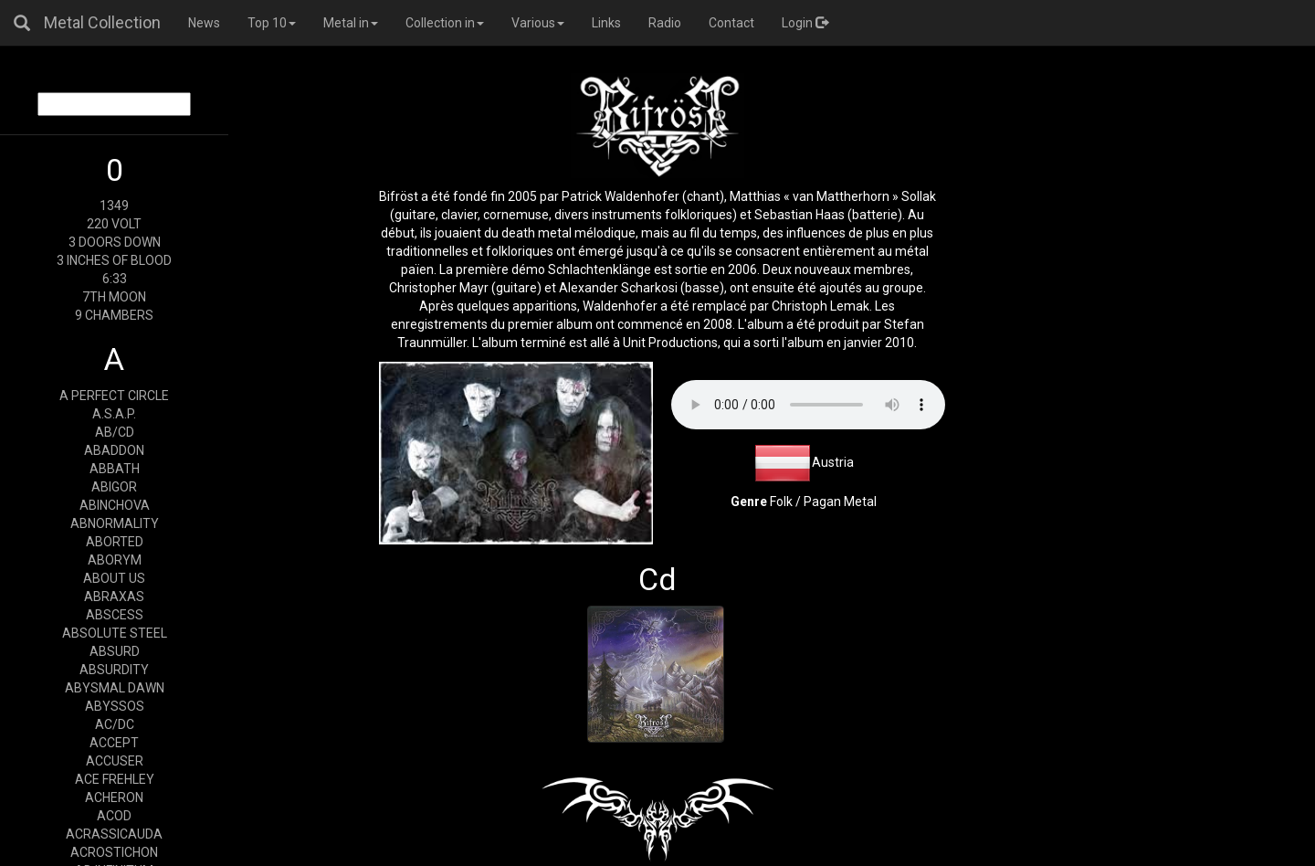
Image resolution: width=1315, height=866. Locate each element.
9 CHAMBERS (114, 315)
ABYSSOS (114, 706)
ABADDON (114, 450)
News (204, 23)
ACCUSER (114, 761)
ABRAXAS (114, 596)
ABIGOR (114, 487)
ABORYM (115, 560)
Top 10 (271, 23)
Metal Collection (102, 22)
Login (805, 23)
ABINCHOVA (114, 505)
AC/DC (114, 724)
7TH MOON (114, 297)
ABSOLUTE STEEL (114, 633)
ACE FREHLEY (114, 779)
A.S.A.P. (114, 414)
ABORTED (114, 541)
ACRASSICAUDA (114, 834)
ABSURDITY (114, 669)
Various (537, 23)
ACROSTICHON (114, 852)
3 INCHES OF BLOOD (114, 260)
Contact (731, 23)
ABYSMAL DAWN (114, 688)
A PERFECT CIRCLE (114, 395)
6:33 (114, 278)
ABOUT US (114, 578)
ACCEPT (114, 742)
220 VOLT (114, 223)
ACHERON (114, 797)
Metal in (350, 23)
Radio (664, 23)
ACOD (114, 815)
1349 (114, 205)
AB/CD (114, 432)
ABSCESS (114, 614)
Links (606, 23)
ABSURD (114, 651)
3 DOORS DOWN (114, 242)
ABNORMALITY (114, 523)
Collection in (444, 23)
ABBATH (114, 468)
